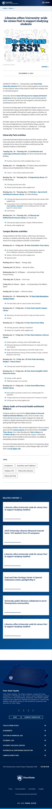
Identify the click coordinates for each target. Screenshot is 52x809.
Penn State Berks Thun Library (38, 245)
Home (5, 8)
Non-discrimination (20, 789)
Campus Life (9, 471)
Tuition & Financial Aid (13, 735)
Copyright (41, 789)
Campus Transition (32, 717)
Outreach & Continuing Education (18, 750)
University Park (10, 476)
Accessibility (32, 789)
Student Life (8, 740)
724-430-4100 (45, 767)
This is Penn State (11, 725)
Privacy (10, 789)
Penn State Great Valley (35, 323)
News (11, 8)
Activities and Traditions (26, 466)
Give (15, 717)
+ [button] (45, 725)
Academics (8, 466)
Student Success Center (14, 745)
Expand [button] (44, 67)
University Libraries (25, 471)
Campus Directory (11, 755)
